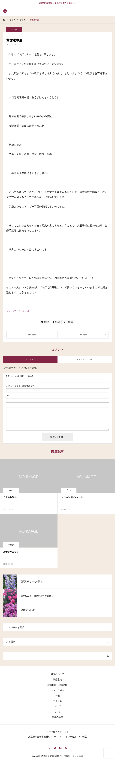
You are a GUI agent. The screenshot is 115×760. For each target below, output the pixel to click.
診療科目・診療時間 (57, 685)
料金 (57, 695)
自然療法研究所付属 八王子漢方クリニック (57, 3)
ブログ (14, 29)
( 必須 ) (19, 376)
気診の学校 (57, 717)
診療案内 (57, 679)
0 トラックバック (84, 359)
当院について (57, 674)
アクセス (57, 701)
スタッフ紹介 (57, 690)
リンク (57, 711)
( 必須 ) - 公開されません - (21, 386)
